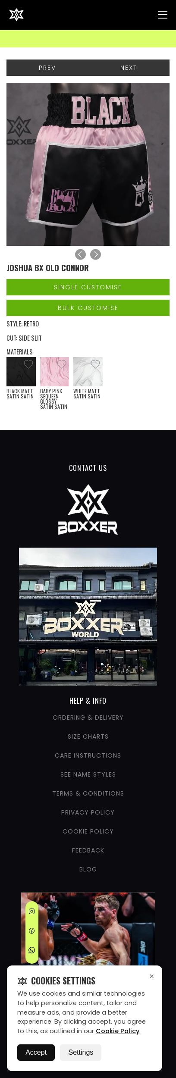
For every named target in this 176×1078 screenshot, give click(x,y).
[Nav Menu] (162, 15)
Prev (47, 67)
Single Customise (88, 287)
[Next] (95, 254)
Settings (80, 1052)
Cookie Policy (117, 1031)
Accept (36, 1052)
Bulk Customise (88, 308)
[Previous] (80, 254)
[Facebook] (31, 932)
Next (128, 67)
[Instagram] (31, 912)
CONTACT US (88, 467)
